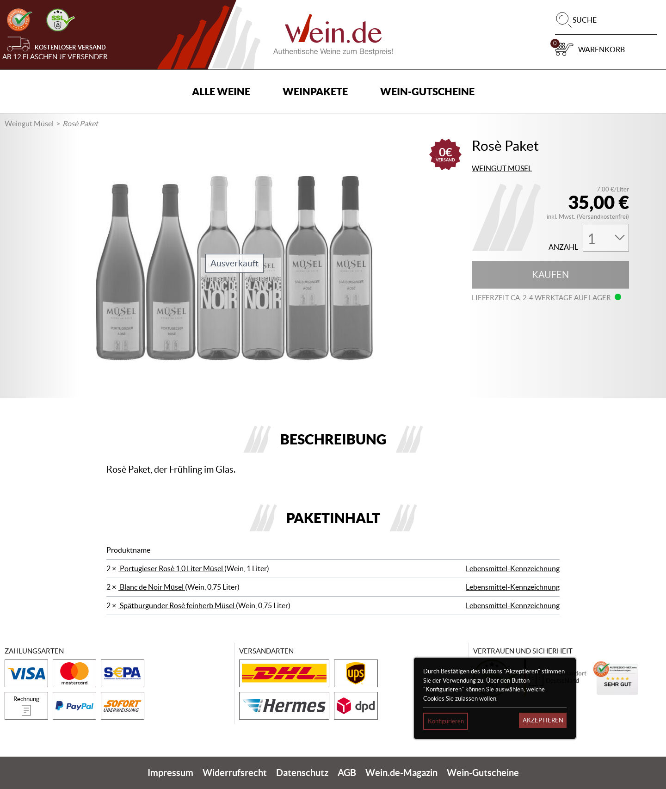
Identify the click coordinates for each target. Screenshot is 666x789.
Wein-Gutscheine (427, 91)
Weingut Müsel (29, 123)
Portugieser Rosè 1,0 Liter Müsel (171, 568)
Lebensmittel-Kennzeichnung (513, 568)
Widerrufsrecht (235, 772)
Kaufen (550, 275)
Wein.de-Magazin (401, 772)
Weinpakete (315, 91)
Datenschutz (302, 772)
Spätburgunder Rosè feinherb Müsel (177, 605)
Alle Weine (221, 91)
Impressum (170, 772)
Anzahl (563, 247)
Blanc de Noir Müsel (151, 587)
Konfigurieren (446, 721)
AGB (347, 772)
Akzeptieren (543, 720)
